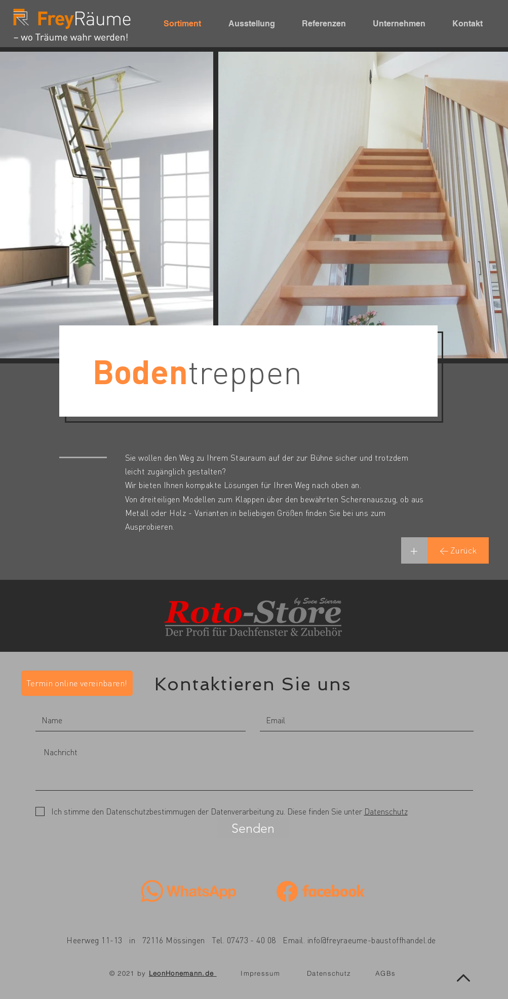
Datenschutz (329, 973)
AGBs (385, 973)
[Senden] (253, 828)
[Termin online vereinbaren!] (77, 683)
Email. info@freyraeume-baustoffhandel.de (359, 940)
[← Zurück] (458, 550)
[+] (414, 550)
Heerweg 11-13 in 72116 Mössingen (135, 940)
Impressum (260, 973)
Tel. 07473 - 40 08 (244, 940)
